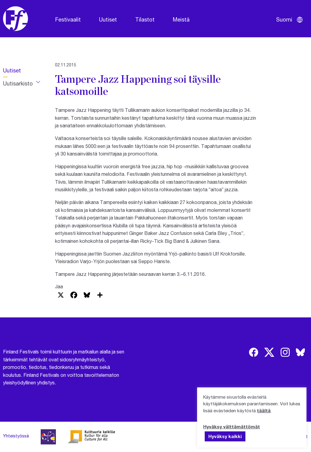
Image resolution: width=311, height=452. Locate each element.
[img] (253, 352)
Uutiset (108, 19)
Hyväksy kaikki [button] (225, 436)
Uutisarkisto (18, 83)
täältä (264, 410)
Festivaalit (68, 19)
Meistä (181, 19)
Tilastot (145, 19)
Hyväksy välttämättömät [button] (231, 426)
